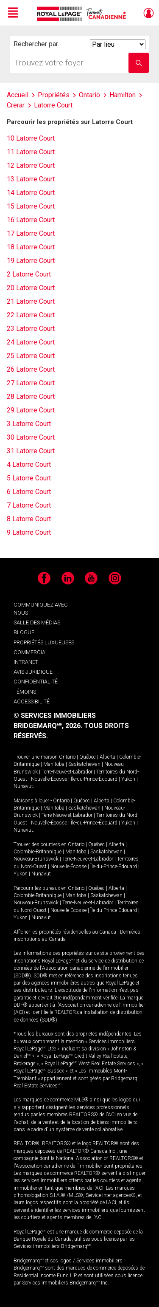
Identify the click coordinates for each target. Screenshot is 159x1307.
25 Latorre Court (31, 356)
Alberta (107, 757)
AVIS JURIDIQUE (33, 672)
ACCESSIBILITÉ (32, 701)
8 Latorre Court (29, 519)
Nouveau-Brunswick (36, 859)
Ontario (67, 757)
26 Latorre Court (31, 369)
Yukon (128, 779)
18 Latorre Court (31, 247)
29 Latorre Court (31, 410)
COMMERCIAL (31, 652)
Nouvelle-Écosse (49, 779)
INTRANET (26, 662)
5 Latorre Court (29, 478)
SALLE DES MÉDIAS (37, 622)
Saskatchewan (84, 764)
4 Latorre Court (29, 464)
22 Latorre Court (31, 315)
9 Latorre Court (29, 532)
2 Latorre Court (29, 274)
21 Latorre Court (31, 301)
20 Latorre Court (31, 288)
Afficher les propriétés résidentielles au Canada (65, 932)
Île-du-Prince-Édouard (94, 779)
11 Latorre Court (31, 152)
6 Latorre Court (29, 492)
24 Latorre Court (31, 342)
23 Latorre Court (31, 329)
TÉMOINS (25, 692)
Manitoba (53, 764)
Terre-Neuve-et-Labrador (67, 772)
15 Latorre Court (31, 206)
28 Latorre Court (31, 396)
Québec (87, 757)
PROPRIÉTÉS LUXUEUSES (44, 642)
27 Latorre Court (31, 383)
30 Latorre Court (31, 437)
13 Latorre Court (31, 179)
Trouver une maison (36, 757)
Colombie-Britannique (37, 852)
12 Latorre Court (31, 165)
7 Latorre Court (29, 505)
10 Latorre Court (31, 138)
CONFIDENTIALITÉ (36, 681)
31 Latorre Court (31, 451)
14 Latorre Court (31, 193)
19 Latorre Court (31, 261)
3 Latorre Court (29, 424)
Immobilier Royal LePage (83, 14)
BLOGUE (24, 632)
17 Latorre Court (31, 233)
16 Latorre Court (31, 220)
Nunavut (23, 786)
